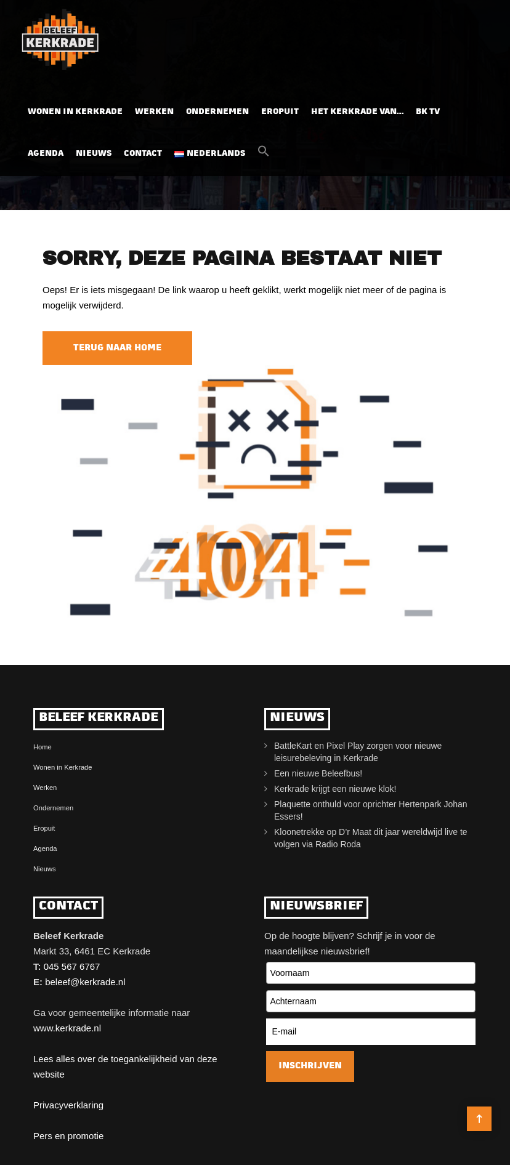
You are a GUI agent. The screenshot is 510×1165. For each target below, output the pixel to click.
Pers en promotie (68, 1136)
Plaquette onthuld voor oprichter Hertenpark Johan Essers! (370, 810)
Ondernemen (217, 112)
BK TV (428, 112)
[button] (263, 154)
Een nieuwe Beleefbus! (318, 773)
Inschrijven (310, 1066)
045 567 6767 (72, 966)
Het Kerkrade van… (357, 112)
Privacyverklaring (68, 1105)
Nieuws (93, 154)
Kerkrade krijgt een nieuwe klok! (335, 789)
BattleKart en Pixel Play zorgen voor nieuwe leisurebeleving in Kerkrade (358, 752)
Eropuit (280, 112)
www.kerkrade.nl (67, 1028)
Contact (143, 154)
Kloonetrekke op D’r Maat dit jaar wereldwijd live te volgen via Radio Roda (370, 838)
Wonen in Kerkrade (75, 112)
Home (42, 747)
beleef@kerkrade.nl (85, 982)
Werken (154, 112)
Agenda (45, 154)
